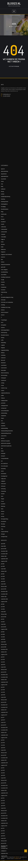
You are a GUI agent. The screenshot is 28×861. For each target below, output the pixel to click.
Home (12, 26)
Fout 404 (17, 26)
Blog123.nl (14, 3)
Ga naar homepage (14, 66)
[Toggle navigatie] (14, 11)
